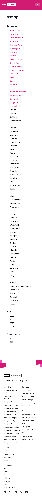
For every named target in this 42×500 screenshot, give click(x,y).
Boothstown (15, 185)
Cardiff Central (16, 37)
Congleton (14, 254)
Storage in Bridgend (10, 421)
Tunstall (13, 297)
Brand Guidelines (9, 487)
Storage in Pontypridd (11, 408)
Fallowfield (14, 192)
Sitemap (11, 17)
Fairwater (14, 127)
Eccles (13, 189)
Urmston (14, 221)
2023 (12, 316)
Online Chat (8, 457)
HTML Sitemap (27, 436)
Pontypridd (15, 228)
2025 (12, 323)
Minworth (14, 84)
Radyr (12, 153)
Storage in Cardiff (10, 414)
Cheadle (13, 250)
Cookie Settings (27, 439)
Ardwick (13, 178)
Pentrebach (15, 30)
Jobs (5, 469)
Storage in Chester (10, 440)
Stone (12, 293)
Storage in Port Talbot (11, 405)
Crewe (13, 257)
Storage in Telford (10, 437)
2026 (12, 326)
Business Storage (28, 396)
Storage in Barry (9, 424)
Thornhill (13, 171)
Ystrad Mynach (16, 95)
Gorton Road (15, 34)
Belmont (13, 182)
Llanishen (14, 138)
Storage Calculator (28, 414)
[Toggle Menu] (37, 4)
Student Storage (27, 390)
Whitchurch (15, 174)
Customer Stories (28, 420)
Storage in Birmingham (12, 430)
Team (6, 472)
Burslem (13, 246)
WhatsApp (7, 460)
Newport (14, 77)
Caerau (13, 109)
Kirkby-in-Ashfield (18, 91)
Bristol (12, 88)
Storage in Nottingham (11, 433)
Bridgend (14, 102)
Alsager (13, 236)
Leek (12, 272)
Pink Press (7, 478)
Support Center (9, 454)
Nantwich (14, 282)
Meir (12, 279)
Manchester (15, 200)
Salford (13, 214)
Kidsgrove (14, 268)
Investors (7, 481)
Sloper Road (15, 63)
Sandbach (14, 290)
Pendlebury (15, 203)
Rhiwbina (14, 156)
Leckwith (14, 135)
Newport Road (16, 59)
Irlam (12, 196)
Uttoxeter (14, 300)
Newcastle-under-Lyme (20, 286)
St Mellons (14, 164)
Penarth (13, 145)
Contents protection (29, 417)
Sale (12, 210)
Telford (13, 55)
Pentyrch (14, 149)
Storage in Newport (10, 411)
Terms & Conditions (29, 430)
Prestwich (14, 207)
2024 (12, 319)
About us (7, 475)
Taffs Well (14, 167)
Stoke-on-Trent (17, 70)
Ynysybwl (14, 52)
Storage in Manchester (11, 427)
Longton (13, 275)
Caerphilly (14, 99)
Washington (15, 48)
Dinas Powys (15, 120)
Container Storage (28, 406)
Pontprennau (16, 66)
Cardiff (13, 113)
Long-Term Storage (29, 403)
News (5, 484)
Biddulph (13, 239)
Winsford (14, 41)
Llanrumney (15, 142)
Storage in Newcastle (11, 443)
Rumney (13, 160)
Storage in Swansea (10, 402)
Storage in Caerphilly (11, 418)
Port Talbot (15, 106)
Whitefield (14, 225)
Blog (23, 423)
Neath (12, 304)
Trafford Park (16, 45)
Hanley (13, 264)
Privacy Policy (26, 427)
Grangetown (15, 131)
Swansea (14, 73)
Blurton (13, 243)
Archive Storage (27, 400)
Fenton (13, 261)
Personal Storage (28, 393)
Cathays (13, 117)
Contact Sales (8, 451)
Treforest (14, 232)
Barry (12, 81)
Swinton (13, 218)
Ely (11, 124)
